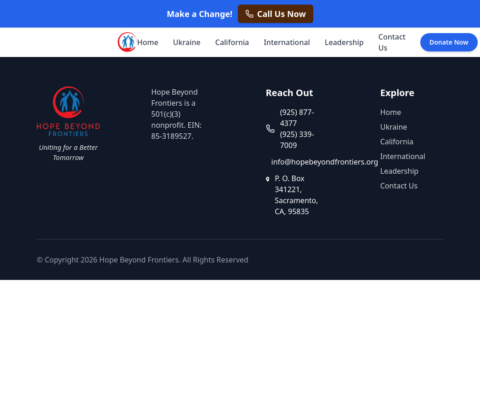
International (287, 42)
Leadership (344, 42)
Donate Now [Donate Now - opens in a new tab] (449, 42)
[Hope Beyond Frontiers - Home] (126, 42)
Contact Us (392, 42)
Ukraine (187, 42)
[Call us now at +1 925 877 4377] (275, 14)
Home (147, 42)
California (232, 42)
